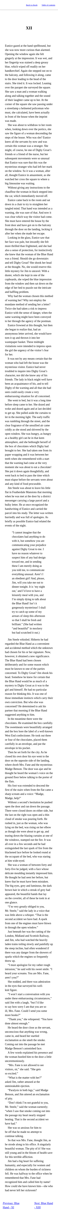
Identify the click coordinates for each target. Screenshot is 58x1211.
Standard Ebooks (5, 4)
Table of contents (48, 5)
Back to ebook (31, 5)
